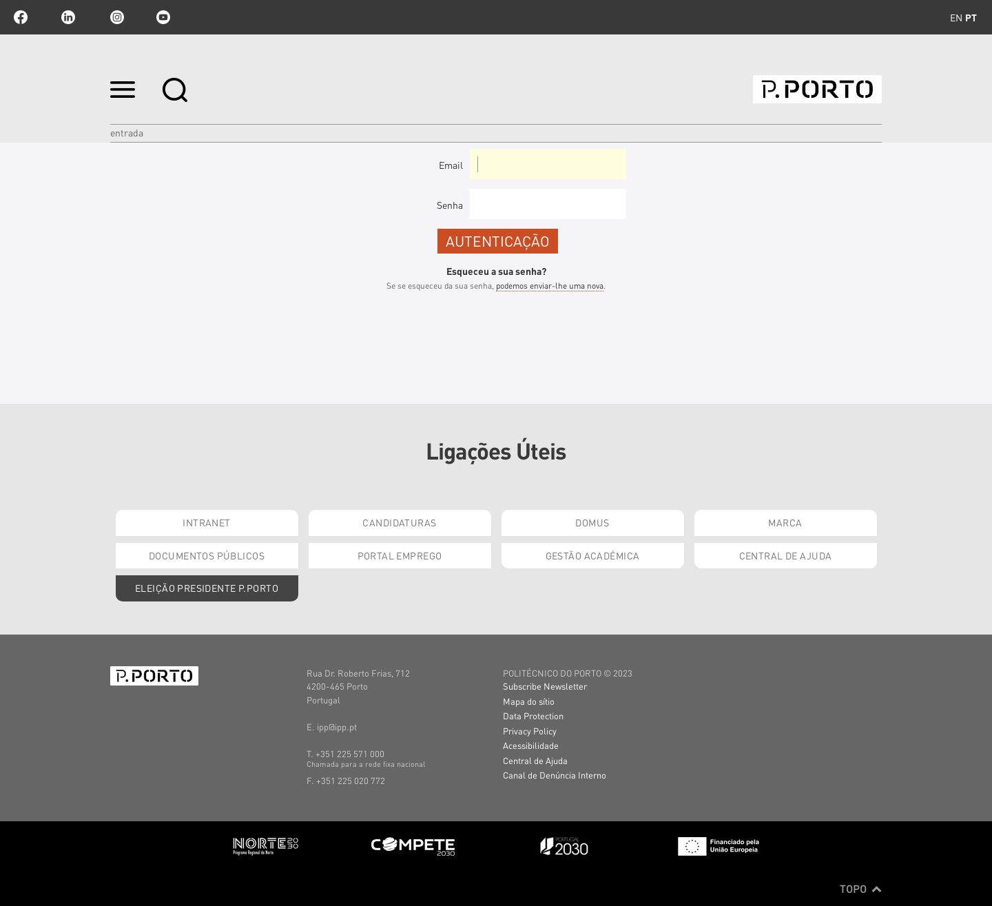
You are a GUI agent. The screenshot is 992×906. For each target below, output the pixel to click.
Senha (450, 204)
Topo (861, 889)
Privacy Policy (530, 731)
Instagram (116, 17)
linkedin (68, 17)
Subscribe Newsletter (545, 686)
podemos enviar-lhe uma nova (549, 285)
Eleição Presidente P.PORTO (206, 587)
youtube (163, 17)
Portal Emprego (400, 555)
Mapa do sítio (529, 701)
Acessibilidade (531, 745)
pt (971, 17)
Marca (785, 522)
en (956, 17)
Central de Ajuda (785, 555)
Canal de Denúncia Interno (554, 775)
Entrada (126, 132)
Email (451, 164)
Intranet (206, 522)
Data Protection (533, 715)
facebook (21, 17)
